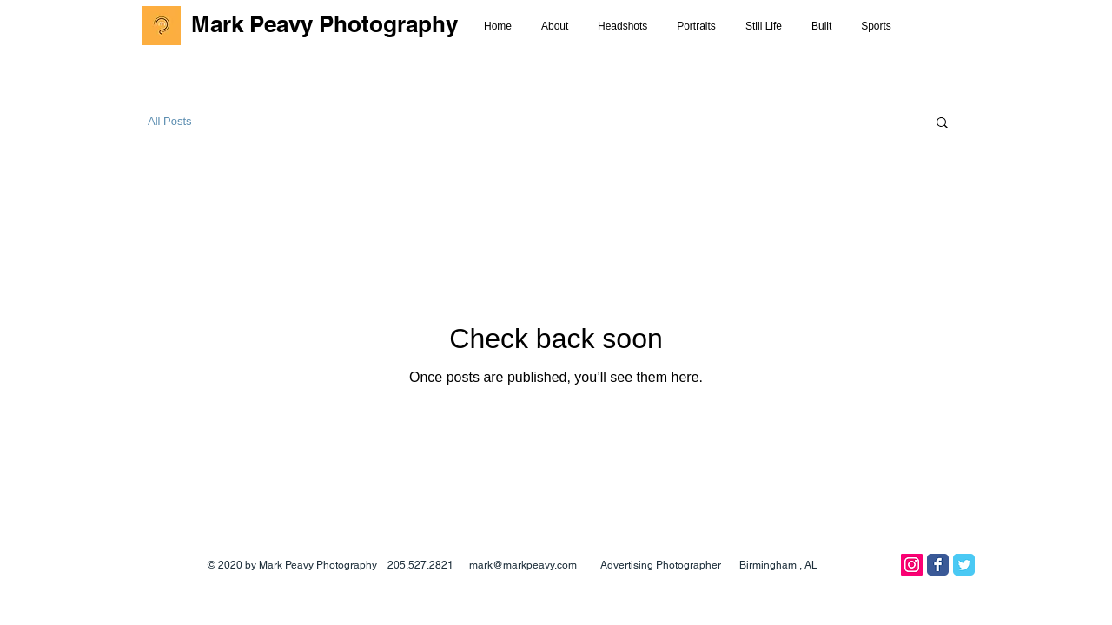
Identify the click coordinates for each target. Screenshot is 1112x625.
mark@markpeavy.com (523, 565)
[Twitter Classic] (964, 565)
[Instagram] (912, 565)
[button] (942, 124)
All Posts (170, 121)
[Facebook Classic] (938, 565)
